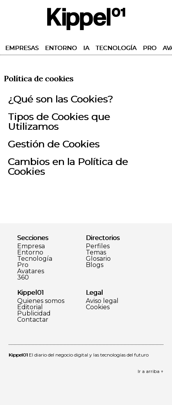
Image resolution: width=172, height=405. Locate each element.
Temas (96, 252)
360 (23, 277)
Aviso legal (102, 301)
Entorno (61, 48)
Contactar (32, 320)
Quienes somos (40, 301)
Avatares (30, 271)
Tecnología (116, 48)
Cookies (98, 307)
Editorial (30, 307)
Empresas (22, 48)
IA (86, 48)
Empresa (31, 246)
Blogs (94, 265)
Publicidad (34, 313)
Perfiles (98, 246)
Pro (149, 48)
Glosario (98, 259)
